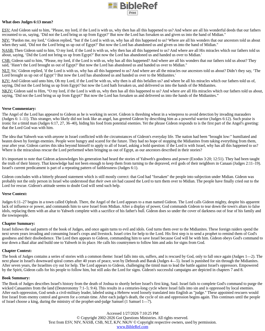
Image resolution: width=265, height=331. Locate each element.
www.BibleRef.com (132, 327)
